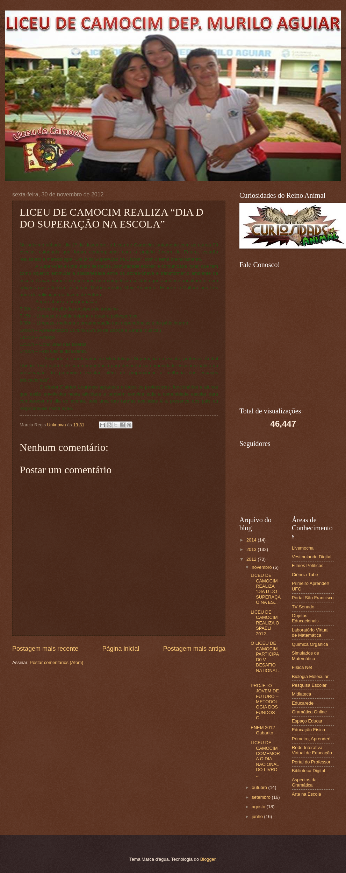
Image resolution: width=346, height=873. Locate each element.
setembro (262, 797)
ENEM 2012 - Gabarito (264, 730)
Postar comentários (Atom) (56, 662)
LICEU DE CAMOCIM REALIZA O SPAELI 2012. (265, 622)
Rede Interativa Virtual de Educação (312, 750)
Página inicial (120, 648)
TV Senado (303, 606)
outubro (260, 787)
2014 (252, 540)
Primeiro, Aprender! (311, 738)
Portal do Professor (311, 761)
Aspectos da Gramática (304, 782)
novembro (262, 567)
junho (258, 816)
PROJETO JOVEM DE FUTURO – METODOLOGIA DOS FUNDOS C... (265, 702)
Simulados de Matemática (305, 655)
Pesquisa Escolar (309, 685)
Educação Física (308, 729)
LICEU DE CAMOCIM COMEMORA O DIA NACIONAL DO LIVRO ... (265, 759)
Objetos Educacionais (305, 618)
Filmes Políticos (307, 565)
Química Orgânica (310, 644)
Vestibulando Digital (311, 556)
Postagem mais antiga (194, 648)
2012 (252, 559)
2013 (252, 549)
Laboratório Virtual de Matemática (310, 632)
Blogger (208, 859)
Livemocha (302, 548)
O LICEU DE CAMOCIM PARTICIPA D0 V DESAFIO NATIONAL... (266, 659)
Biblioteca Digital (308, 770)
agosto (259, 806)
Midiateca (301, 694)
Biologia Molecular (310, 676)
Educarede (302, 703)
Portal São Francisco (313, 597)
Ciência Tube (305, 574)
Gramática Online (309, 711)
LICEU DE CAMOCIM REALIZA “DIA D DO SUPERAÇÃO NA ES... (266, 589)
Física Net (302, 667)
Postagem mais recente (45, 648)
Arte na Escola (306, 794)
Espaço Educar (307, 721)
